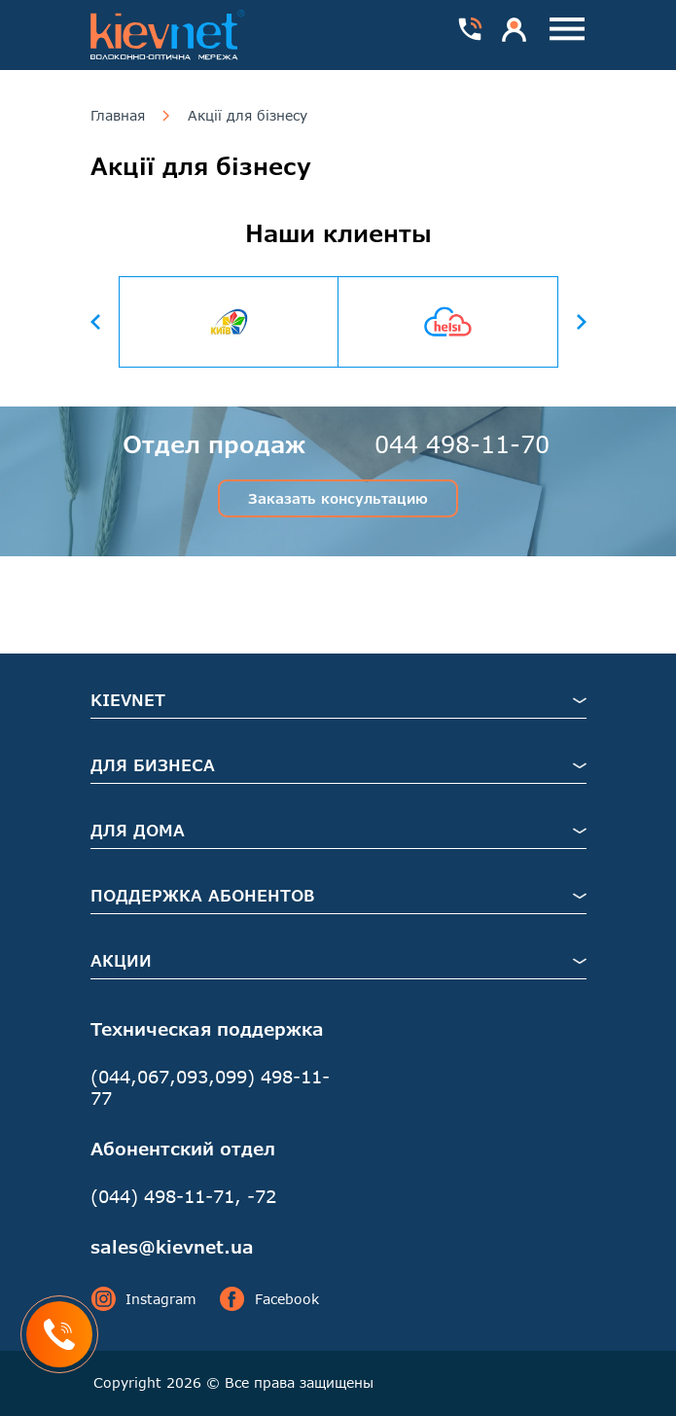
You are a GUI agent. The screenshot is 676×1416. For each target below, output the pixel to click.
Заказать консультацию (338, 498)
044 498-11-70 (462, 444)
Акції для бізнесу (247, 116)
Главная (117, 116)
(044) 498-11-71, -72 (183, 1196)
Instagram (143, 1299)
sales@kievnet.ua (172, 1246)
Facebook (269, 1299)
